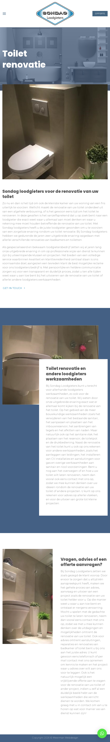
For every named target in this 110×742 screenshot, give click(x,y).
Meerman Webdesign (65, 737)
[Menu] (4, 13)
